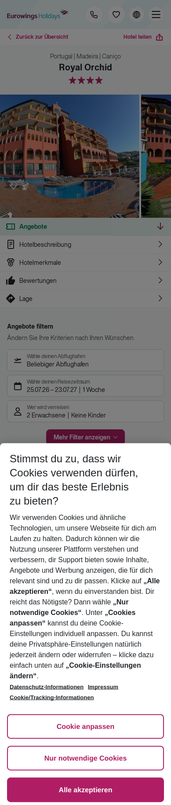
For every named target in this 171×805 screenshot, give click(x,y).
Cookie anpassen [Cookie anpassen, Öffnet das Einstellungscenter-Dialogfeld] (86, 727)
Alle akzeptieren (86, 790)
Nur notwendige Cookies (85, 758)
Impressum (103, 687)
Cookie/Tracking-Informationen (52, 697)
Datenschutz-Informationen (47, 687)
